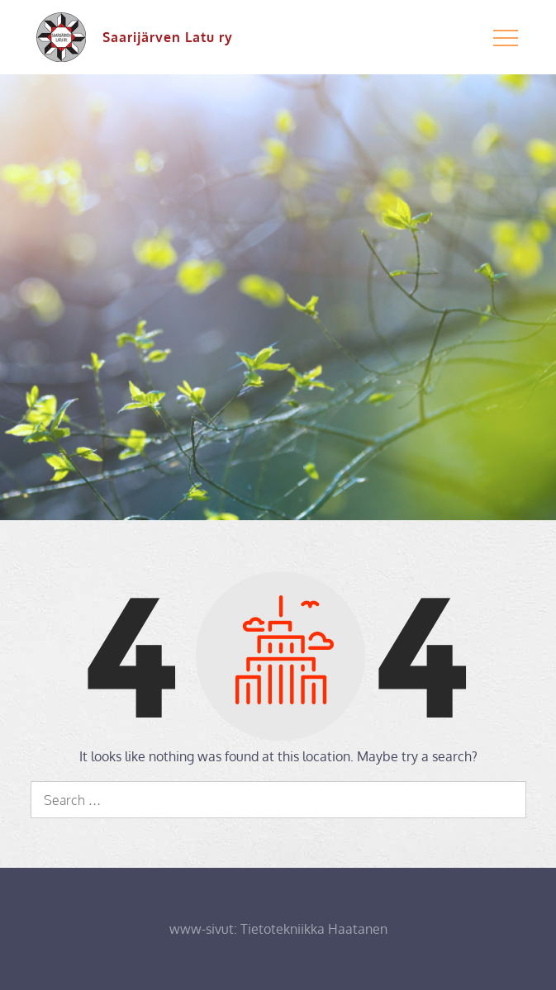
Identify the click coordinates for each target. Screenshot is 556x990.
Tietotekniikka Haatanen (313, 929)
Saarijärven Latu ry (167, 37)
